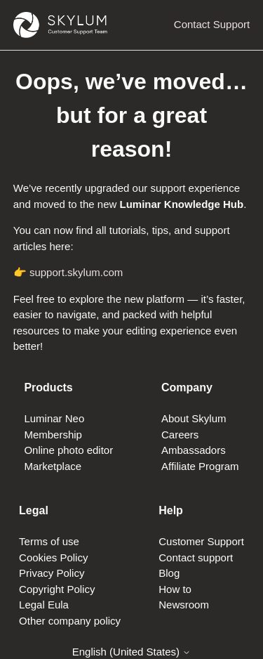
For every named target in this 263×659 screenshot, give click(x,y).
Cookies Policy (53, 557)
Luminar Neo (54, 418)
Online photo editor (68, 450)
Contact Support (212, 24)
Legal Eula (44, 605)
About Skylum (194, 418)
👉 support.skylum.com (68, 272)
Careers (179, 435)
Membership (53, 435)
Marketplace (52, 466)
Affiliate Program (200, 466)
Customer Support (201, 541)
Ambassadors (193, 450)
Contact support (196, 557)
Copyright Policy (57, 589)
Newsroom (184, 605)
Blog (169, 573)
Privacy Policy (51, 573)
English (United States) (131, 652)
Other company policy (70, 621)
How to (175, 589)
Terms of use (49, 541)
